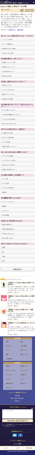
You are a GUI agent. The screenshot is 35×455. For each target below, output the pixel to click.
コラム (22, 379)
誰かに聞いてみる (7, 238)
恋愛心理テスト (10, 383)
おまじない (9, 387)
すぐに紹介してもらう (8, 110)
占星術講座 (9, 358)
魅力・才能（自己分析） (17, 398)
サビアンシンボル (11, 370)
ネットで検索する (7, 44)
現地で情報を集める (7, 229)
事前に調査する (6, 224)
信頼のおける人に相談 (8, 48)
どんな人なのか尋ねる (8, 119)
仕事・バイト (24, 350)
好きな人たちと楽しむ (8, 165)
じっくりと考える (7, 39)
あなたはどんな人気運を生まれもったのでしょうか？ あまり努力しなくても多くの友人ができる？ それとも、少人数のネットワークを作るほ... (21, 301)
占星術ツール (24, 366)
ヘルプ (17, 448)
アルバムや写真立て (7, 187)
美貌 (3, 247)
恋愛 (7, 341)
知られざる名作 (6, 76)
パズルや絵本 (5, 142)
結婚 (21, 341)
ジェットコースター (7, 201)
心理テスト (12, 30)
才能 (3, 256)
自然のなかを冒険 (7, 99)
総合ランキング (24, 354)
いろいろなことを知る (8, 160)
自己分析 (20, 30)
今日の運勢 (23, 346)
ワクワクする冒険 (7, 156)
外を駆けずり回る (7, 133)
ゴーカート (5, 210)
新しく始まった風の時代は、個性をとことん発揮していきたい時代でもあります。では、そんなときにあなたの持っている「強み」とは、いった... (21, 288)
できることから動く (7, 53)
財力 (3, 261)
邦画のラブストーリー (8, 67)
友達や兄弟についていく (9, 146)
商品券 (3, 192)
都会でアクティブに (7, 94)
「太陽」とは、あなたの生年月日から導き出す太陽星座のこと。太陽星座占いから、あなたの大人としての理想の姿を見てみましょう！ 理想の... (21, 315)
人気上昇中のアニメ (7, 71)
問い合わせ (29, 448)
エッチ (8, 350)
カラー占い (9, 374)
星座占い (16, 306)
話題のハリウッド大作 (8, 62)
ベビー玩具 (5, 183)
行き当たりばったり (7, 233)
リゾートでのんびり (7, 90)
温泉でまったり (6, 85)
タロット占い (24, 370)
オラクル (8, 379)
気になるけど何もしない (9, 123)
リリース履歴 (17, 443)
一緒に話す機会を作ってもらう (11, 114)
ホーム (6, 448)
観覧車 (3, 206)
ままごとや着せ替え (7, 137)
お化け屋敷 (5, 215)
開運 (7, 354)
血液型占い (23, 374)
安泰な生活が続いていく (9, 169)
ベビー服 (4, 178)
